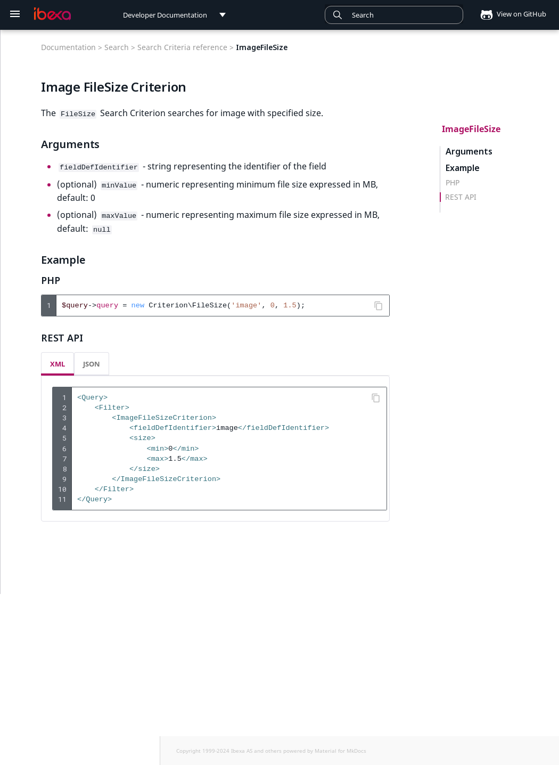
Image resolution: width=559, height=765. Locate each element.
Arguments (469, 151)
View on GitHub (510, 14)
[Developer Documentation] (52, 14)
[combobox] (394, 15)
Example (463, 168)
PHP (452, 183)
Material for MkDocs (340, 750)
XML (57, 360)
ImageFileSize (471, 129)
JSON (91, 360)
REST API (460, 197)
